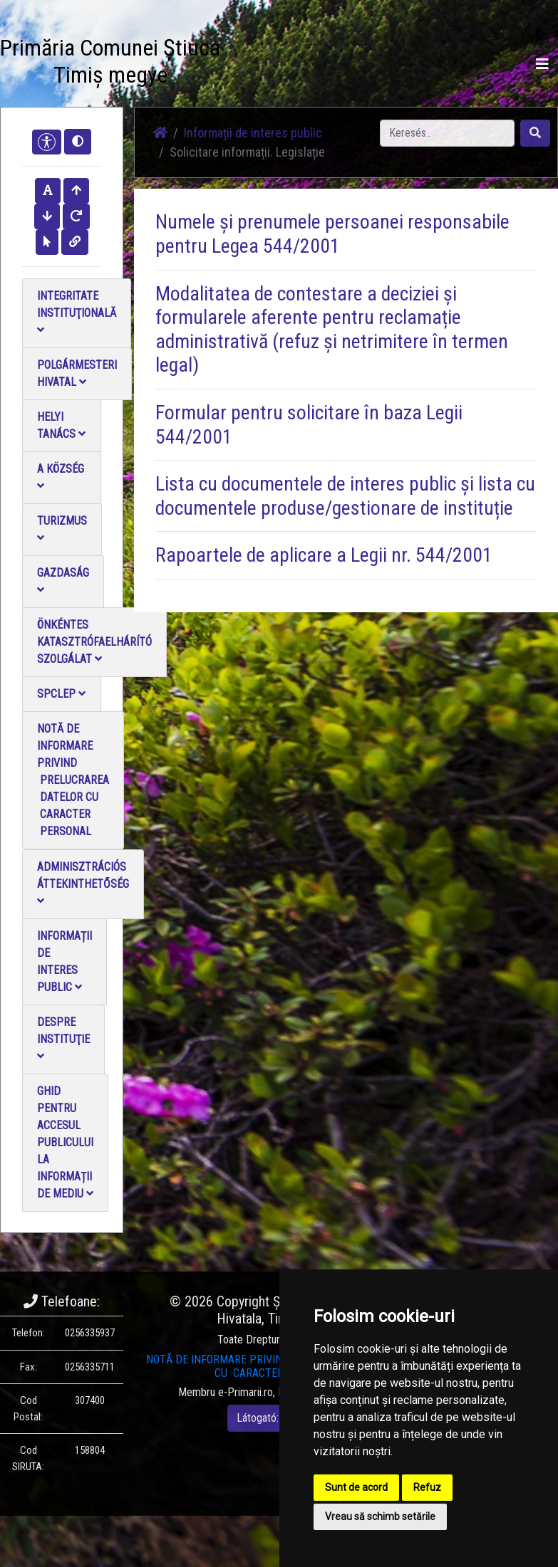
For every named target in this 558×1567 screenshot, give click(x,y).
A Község (60, 476)
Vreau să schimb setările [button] (380, 1516)
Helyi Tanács (61, 425)
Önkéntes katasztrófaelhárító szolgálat (94, 642)
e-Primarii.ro (245, 1392)
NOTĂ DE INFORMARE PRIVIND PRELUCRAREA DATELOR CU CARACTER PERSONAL (73, 780)
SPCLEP (61, 694)
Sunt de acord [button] (356, 1487)
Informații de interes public (64, 961)
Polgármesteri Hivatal (77, 373)
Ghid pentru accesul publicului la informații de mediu (65, 1142)
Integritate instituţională (76, 312)
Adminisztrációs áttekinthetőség (83, 883)
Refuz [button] (427, 1487)
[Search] (447, 133)
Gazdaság (63, 580)
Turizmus (62, 528)
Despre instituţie (63, 1038)
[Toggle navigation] (542, 64)
